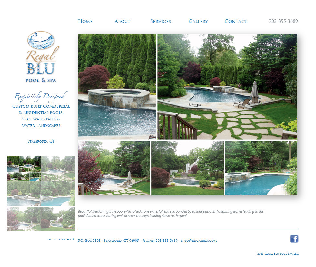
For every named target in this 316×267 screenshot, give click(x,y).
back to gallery (61, 239)
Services (160, 21)
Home (85, 21)
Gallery (198, 21)
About (123, 21)
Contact (236, 21)
